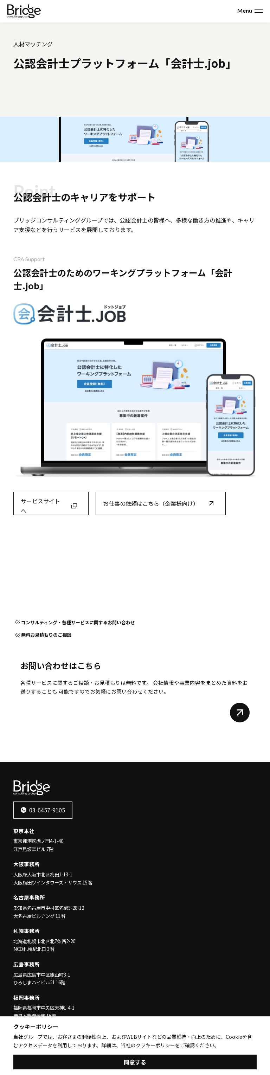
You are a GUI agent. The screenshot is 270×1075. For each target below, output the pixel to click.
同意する (135, 1063)
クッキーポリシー (155, 1046)
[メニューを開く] (259, 11)
